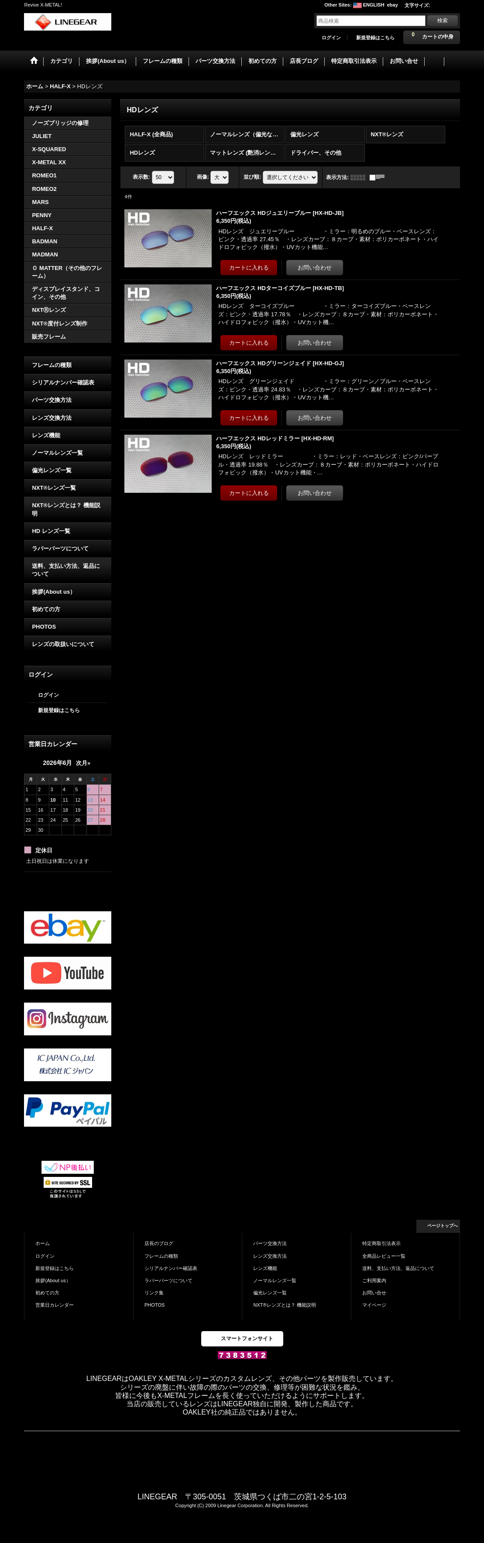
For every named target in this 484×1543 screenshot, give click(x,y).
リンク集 (154, 1292)
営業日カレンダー (54, 1305)
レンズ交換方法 (52, 418)
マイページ (374, 1305)
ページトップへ (442, 1225)
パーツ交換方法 (52, 400)
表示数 (141, 177)
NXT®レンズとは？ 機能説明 (66, 509)
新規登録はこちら (375, 37)
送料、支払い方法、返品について (66, 570)
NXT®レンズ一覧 (54, 487)
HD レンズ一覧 (51, 531)
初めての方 (46, 609)
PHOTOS (44, 626)
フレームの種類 (52, 365)
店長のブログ (158, 1243)
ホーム (42, 1243)
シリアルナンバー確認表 (63, 382)
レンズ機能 (46, 435)
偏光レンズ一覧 (52, 470)
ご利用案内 (374, 1280)
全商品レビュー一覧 (383, 1256)
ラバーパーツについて (60, 548)
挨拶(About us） (54, 591)
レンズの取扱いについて (63, 644)
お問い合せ (374, 1292)
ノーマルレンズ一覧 (57, 453)
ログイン (331, 37)
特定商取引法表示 (381, 1243)
